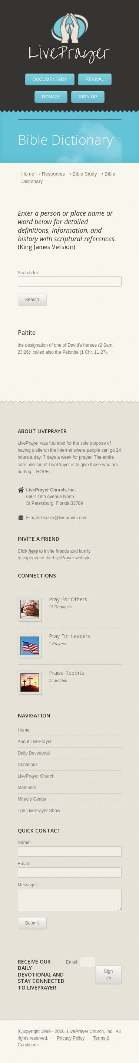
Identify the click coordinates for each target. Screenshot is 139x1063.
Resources (53, 174)
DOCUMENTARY (50, 79)
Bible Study (85, 174)
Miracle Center (32, 799)
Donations (28, 764)
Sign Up (108, 975)
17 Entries (58, 680)
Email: (24, 863)
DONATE (51, 96)
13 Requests (60, 607)
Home (27, 174)
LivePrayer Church (36, 776)
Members (27, 787)
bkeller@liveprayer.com (64, 517)
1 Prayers (57, 643)
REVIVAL (95, 79)
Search (32, 299)
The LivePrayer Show (39, 810)
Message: (27, 884)
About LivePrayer (35, 741)
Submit (32, 923)
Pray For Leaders (69, 636)
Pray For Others (68, 599)
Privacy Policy (71, 1038)
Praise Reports (66, 672)
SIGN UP (88, 96)
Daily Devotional (34, 753)
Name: (24, 842)
